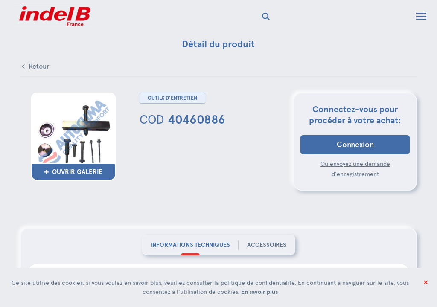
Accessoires (266, 244)
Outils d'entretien (172, 98)
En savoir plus (259, 291)
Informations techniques (190, 244)
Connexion (355, 144)
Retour (39, 66)
